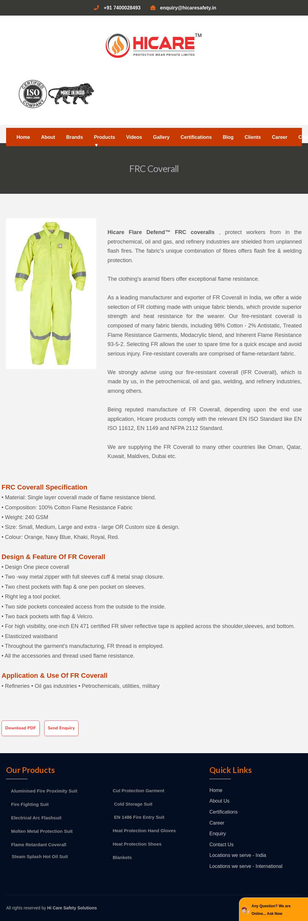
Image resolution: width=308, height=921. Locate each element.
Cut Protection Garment (137, 790)
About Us (219, 801)
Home (23, 137)
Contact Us (221, 844)
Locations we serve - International (245, 866)
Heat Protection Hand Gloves (143, 830)
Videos (134, 137)
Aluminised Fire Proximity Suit (43, 790)
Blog (228, 137)
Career (280, 137)
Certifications (196, 137)
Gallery (161, 137)
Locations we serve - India (237, 855)
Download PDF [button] (20, 728)
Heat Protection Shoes (135, 844)
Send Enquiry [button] (61, 728)
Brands (74, 137)
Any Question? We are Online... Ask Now (271, 910)
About (48, 137)
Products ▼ (104, 141)
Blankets (121, 857)
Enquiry (217, 833)
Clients (253, 137)
